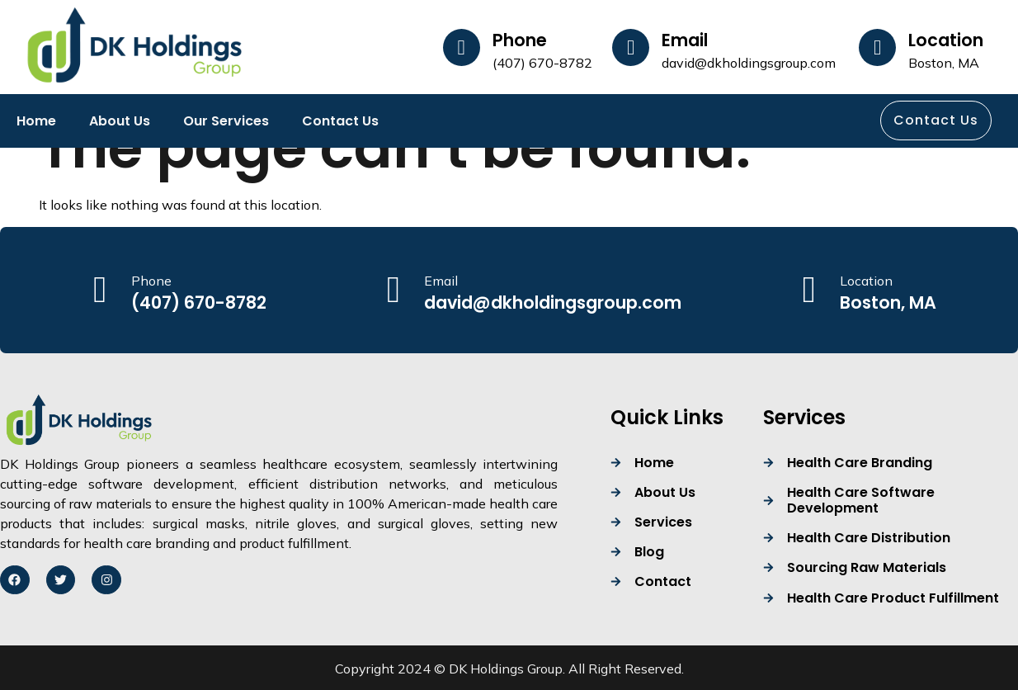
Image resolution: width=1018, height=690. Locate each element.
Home (36, 121)
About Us (119, 121)
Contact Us (340, 121)
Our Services (226, 121)
